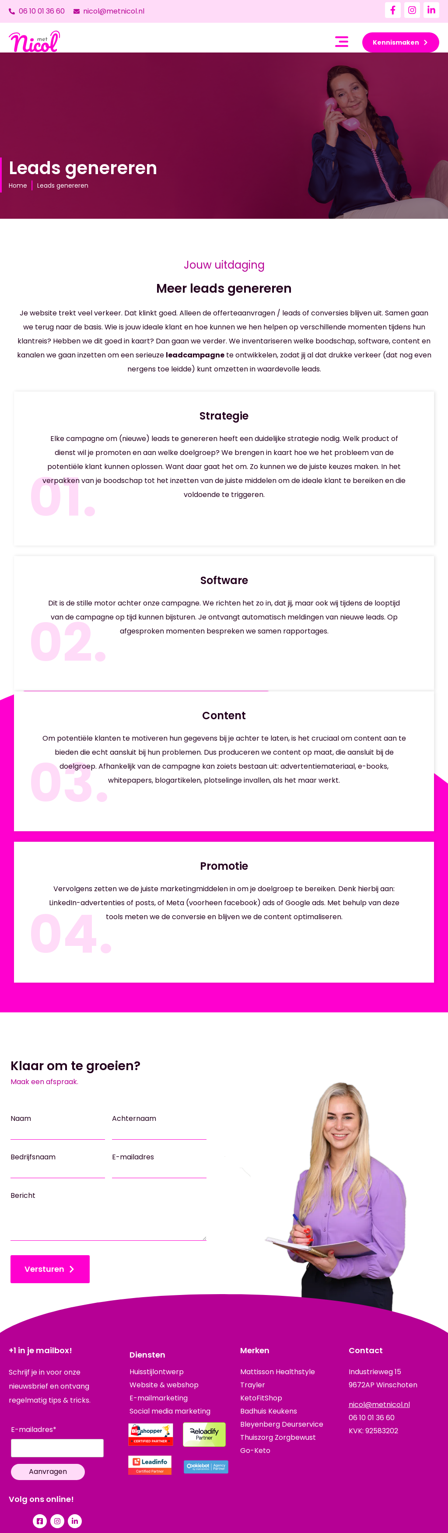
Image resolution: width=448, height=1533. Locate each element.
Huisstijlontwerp (157, 1372)
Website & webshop (164, 1385)
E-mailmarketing (159, 1398)
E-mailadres (133, 1157)
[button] (342, 42)
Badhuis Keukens (268, 1411)
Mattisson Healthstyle (277, 1372)
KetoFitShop (261, 1398)
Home (18, 185)
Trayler (252, 1385)
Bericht (22, 1195)
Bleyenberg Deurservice (281, 1424)
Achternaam (134, 1118)
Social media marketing (170, 1411)
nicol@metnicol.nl (379, 1405)
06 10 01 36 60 (372, 1418)
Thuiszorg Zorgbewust (278, 1437)
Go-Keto (255, 1451)
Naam (20, 1118)
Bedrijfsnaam (33, 1157)
